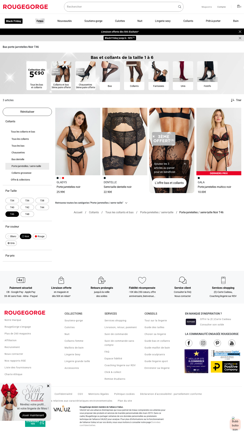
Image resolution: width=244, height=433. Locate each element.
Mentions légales (98, 394)
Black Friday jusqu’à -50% (120, 37)
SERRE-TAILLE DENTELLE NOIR (117, 187)
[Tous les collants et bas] (119, 212)
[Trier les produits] (234, 100)
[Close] (240, 32)
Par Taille (27, 191)
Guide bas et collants (157, 341)
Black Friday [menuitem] (13, 21)
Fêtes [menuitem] (40, 21)
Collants (27, 121)
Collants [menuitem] (188, 21)
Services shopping (115, 320)
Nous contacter (14, 354)
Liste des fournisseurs (18, 367)
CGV (80, 394)
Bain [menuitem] (236, 21)
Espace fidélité (113, 358)
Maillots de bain (74, 347)
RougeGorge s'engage (18, 326)
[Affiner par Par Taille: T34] (12, 200)
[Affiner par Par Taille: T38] (42, 200)
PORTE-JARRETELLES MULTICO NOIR (214, 187)
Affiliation (11, 340)
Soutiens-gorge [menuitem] (93, 21)
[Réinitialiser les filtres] (27, 112)
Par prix (27, 256)
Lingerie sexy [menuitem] (163, 21)
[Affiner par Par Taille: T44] (42, 207)
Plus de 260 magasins (18, 333)
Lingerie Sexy (72, 354)
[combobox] (123, 7)
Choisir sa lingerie (155, 334)
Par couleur (27, 227)
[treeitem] (23, 132)
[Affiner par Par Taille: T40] (12, 207)
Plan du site (125, 400)
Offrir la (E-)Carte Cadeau (215, 319)
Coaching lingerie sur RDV (120, 365)
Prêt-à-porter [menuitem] (213, 21)
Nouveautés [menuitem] (64, 21)
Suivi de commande (116, 334)
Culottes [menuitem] (120, 21)
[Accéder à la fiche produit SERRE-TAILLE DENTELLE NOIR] (124, 141)
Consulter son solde (212, 324)
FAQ (107, 351)
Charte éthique (13, 374)
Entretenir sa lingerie (157, 368)
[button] (12, 236)
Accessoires (72, 368)
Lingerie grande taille (77, 361)
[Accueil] (78, 212)
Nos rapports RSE (15, 360)
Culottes (70, 327)
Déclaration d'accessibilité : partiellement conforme (171, 394)
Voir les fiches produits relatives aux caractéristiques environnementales (68, 400)
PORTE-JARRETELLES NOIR (68, 187)
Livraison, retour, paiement (121, 327)
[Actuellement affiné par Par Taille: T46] (12, 214)
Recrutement (12, 347)
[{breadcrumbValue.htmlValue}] (157, 212)
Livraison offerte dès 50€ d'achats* (120, 31)
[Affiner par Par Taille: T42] (27, 207)
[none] (27, 131)
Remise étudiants (115, 379)
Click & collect (113, 372)
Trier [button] (238, 100)
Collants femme (74, 341)
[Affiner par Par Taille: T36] (27, 200)
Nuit (67, 334)
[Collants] (94, 212)
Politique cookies (124, 394)
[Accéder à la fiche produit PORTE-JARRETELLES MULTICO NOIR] (218, 141)
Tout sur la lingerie (156, 320)
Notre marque (13, 320)
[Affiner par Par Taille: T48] (27, 214)
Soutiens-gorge (74, 320)
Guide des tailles (154, 327)
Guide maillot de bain (157, 347)
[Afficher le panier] (239, 6)
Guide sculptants (155, 354)
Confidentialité (63, 394)
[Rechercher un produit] (123, 7)
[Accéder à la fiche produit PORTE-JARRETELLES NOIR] (77, 141)
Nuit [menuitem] (139, 21)
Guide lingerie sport (156, 361)
